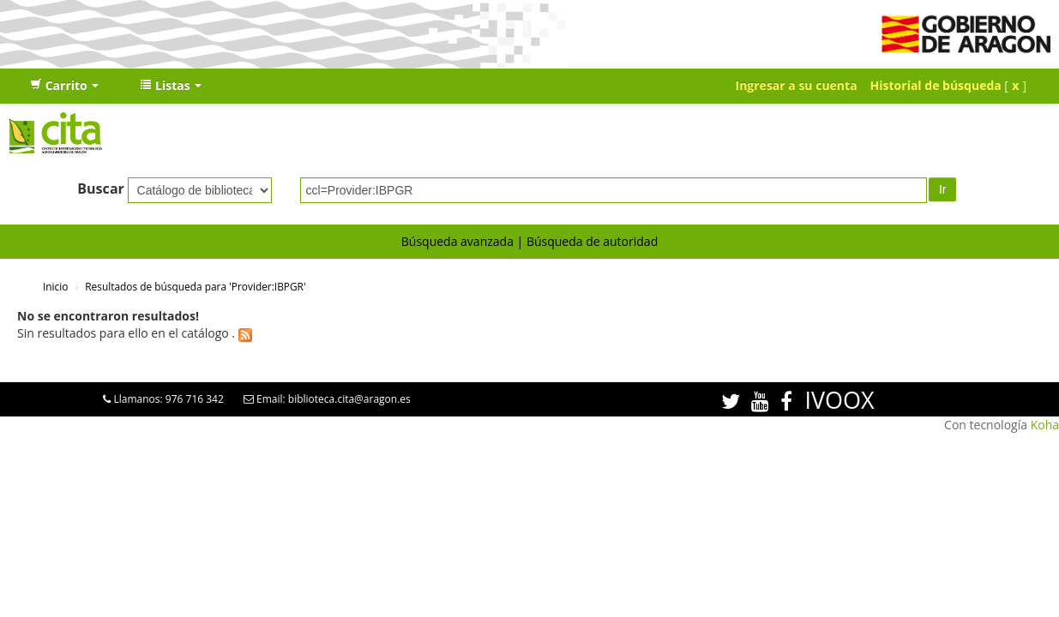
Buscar (100, 188)
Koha (1045, 424)
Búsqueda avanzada (457, 241)
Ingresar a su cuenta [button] (796, 85)
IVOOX (839, 400)
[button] (64, 86)
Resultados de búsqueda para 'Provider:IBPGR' (195, 286)
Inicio (55, 286)
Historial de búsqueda (936, 85)
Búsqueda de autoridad (592, 241)
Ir (943, 189)
